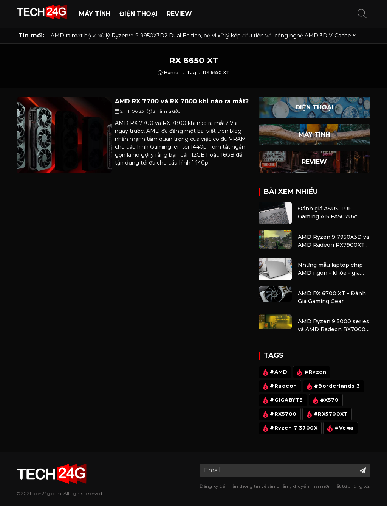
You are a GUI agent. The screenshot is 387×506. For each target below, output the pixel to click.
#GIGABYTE (282, 400)
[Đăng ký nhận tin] (362, 470)
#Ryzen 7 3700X (289, 428)
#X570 (325, 400)
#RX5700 (279, 414)
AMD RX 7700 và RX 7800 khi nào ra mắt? (182, 101)
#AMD (274, 372)
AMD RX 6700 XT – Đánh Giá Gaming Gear (332, 297)
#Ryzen (310, 372)
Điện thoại (138, 13)
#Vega (339, 428)
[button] (362, 14)
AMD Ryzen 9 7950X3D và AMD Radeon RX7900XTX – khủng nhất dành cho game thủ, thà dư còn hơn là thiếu (333, 241)
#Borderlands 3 (332, 386)
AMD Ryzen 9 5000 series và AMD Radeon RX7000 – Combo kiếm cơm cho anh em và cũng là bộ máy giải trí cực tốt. (334, 325)
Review (179, 13)
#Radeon (279, 386)
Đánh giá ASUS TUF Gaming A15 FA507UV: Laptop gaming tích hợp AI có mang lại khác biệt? (332, 213)
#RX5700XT (326, 414)
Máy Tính (94, 13)
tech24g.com (46, 493)
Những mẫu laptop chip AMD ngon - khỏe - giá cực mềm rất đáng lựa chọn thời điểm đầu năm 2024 (331, 269)
